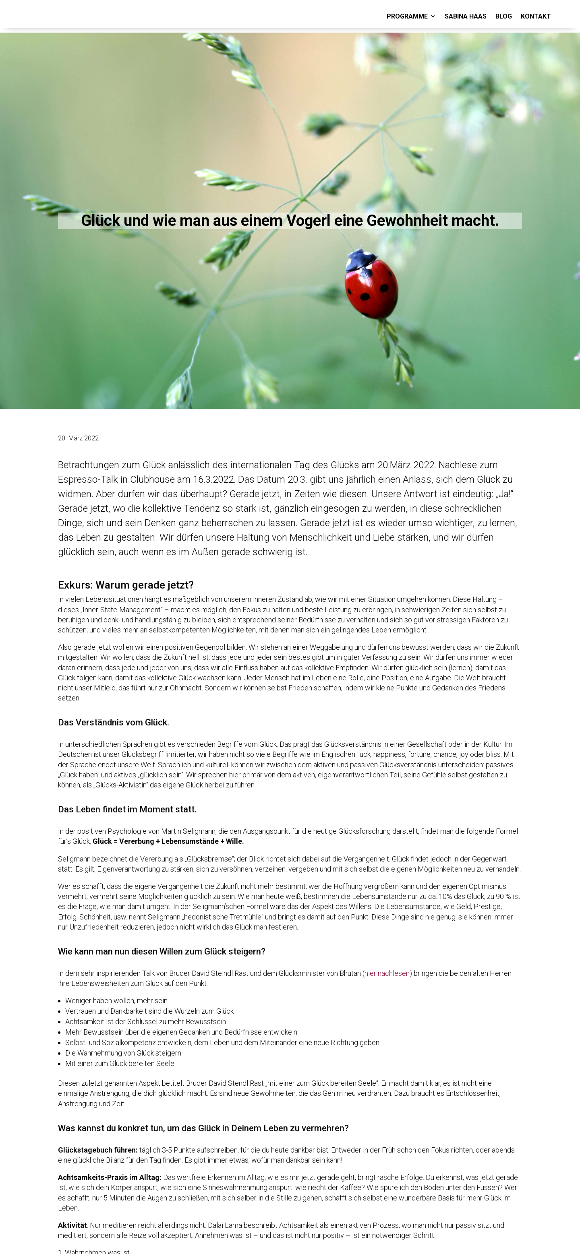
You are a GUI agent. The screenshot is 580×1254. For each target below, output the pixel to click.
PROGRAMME (407, 16)
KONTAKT (536, 16)
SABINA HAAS (466, 16)
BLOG (503, 16)
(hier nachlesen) (387, 973)
